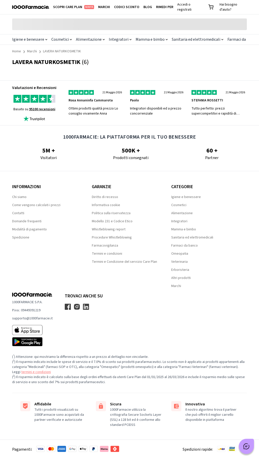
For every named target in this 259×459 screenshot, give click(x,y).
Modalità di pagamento (29, 229)
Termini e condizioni (107, 253)
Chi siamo (19, 197)
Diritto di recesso (105, 197)
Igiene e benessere (29, 39)
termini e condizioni (36, 372)
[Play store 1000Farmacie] (32, 341)
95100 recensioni (42, 109)
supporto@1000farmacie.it (32, 318)
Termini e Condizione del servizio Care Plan (124, 261)
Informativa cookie (106, 205)
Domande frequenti (26, 221)
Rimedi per (164, 7)
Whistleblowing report (108, 229)
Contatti (18, 213)
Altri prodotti (181, 277)
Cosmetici (61, 39)
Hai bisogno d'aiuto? (228, 7)
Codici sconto (126, 7)
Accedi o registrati (184, 7)
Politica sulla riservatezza (111, 213)
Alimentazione (90, 39)
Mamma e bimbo (152, 39)
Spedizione (20, 237)
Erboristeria (180, 269)
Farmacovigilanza (105, 245)
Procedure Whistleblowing (112, 237)
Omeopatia (179, 253)
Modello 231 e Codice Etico (112, 221)
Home (16, 51)
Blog (147, 7)
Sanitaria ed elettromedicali (197, 39)
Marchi (104, 7)
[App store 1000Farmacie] (32, 330)
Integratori (120, 39)
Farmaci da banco (184, 245)
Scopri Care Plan (73, 7)
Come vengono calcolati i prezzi (36, 205)
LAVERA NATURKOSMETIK (62, 51)
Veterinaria (179, 261)
